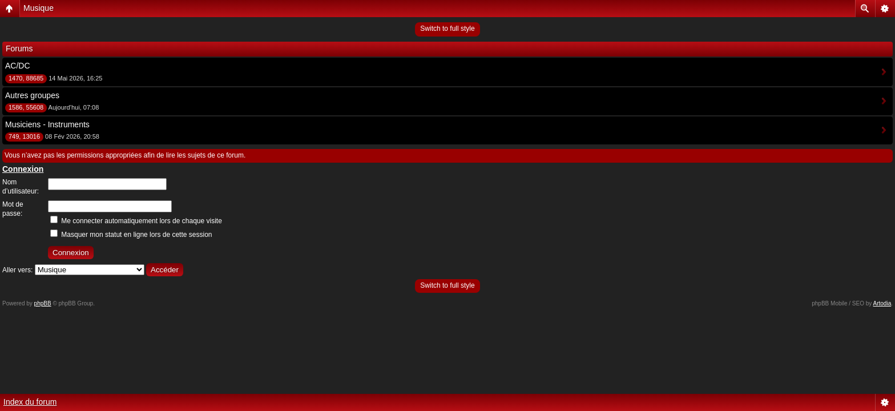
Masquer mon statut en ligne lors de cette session (131, 235)
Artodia (882, 303)
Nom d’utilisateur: (20, 186)
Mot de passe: (12, 208)
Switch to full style (447, 29)
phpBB (42, 303)
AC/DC (17, 65)
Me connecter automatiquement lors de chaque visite (136, 221)
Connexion (22, 169)
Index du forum (30, 401)
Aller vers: (17, 270)
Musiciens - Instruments (47, 124)
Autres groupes (32, 95)
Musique (38, 8)
